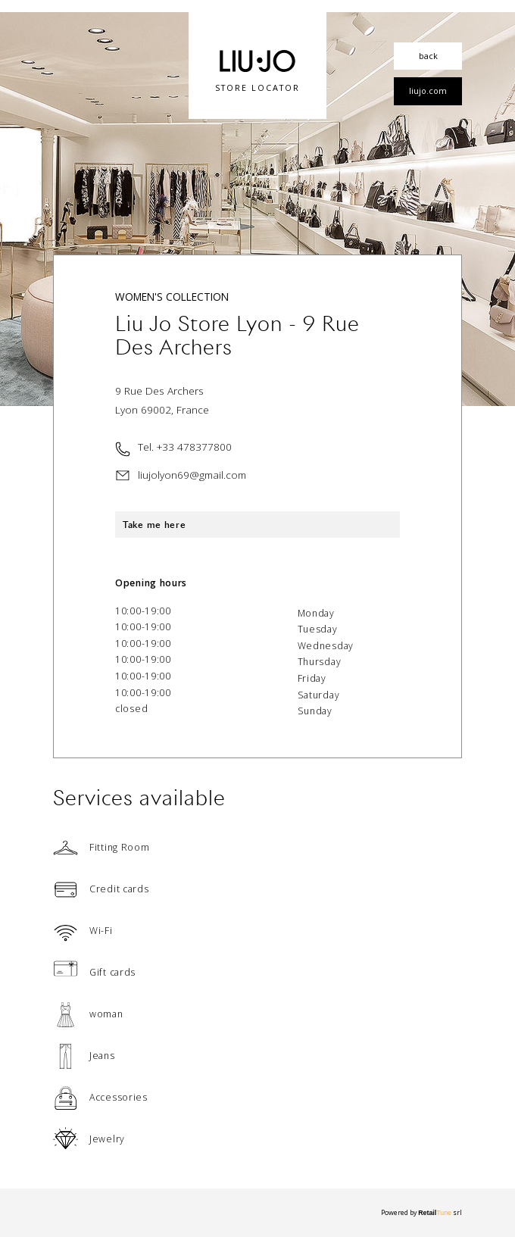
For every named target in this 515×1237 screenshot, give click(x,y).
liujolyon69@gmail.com (192, 474)
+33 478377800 (194, 446)
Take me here (154, 524)
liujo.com (428, 90)
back (428, 55)
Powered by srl (421, 1213)
